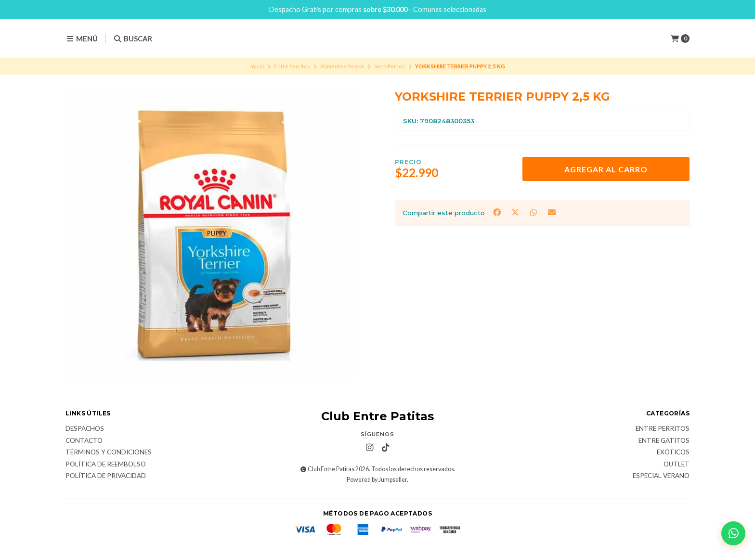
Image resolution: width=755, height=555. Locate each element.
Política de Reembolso (105, 464)
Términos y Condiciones (108, 452)
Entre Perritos (292, 66)
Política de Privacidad (105, 476)
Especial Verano (661, 476)
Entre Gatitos (664, 441)
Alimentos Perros (342, 66)
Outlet (677, 464)
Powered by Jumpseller (377, 479)
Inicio (257, 66)
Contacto (84, 441)
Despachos (84, 429)
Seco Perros (389, 66)
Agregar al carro (606, 169)
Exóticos (673, 452)
